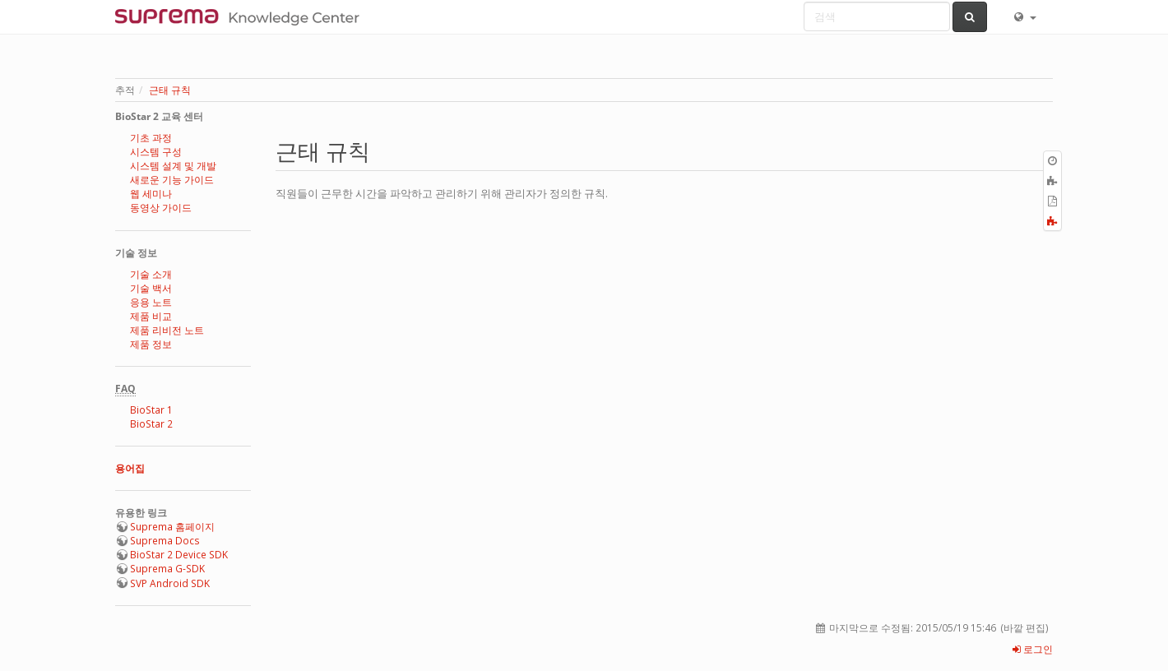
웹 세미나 (151, 194)
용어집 (130, 468)
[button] (1024, 16)
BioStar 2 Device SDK (179, 555)
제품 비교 (151, 316)
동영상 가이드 (161, 208)
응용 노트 (151, 302)
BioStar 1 (151, 410)
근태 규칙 (170, 90)
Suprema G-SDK (167, 569)
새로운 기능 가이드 (172, 180)
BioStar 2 (151, 424)
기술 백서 (151, 288)
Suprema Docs (165, 541)
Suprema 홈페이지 (172, 527)
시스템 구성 (156, 152)
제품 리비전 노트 (167, 330)
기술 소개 (151, 274)
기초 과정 (151, 138)
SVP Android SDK (170, 583)
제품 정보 (151, 344)
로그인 (1033, 649)
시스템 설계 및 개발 (173, 166)
